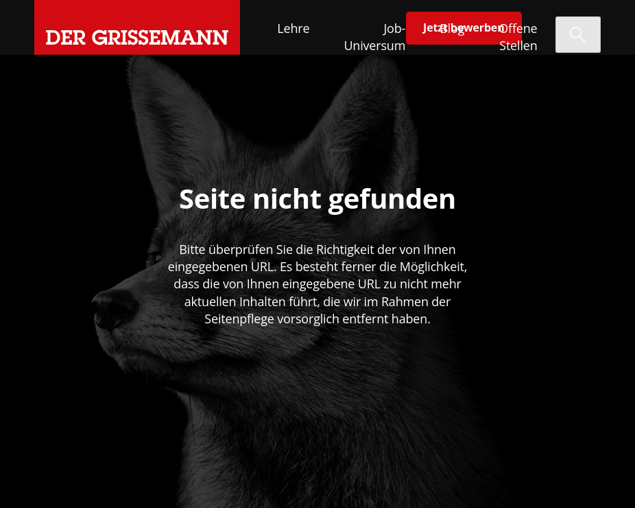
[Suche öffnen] (578, 34)
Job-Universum (374, 37)
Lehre (293, 28)
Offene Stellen (518, 37)
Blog (452, 28)
